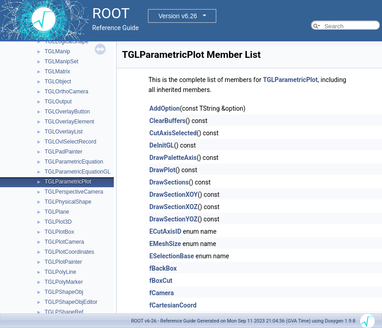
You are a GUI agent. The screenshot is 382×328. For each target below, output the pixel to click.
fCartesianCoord (173, 305)
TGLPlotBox (59, 232)
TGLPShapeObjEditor (71, 302)
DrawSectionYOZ (173, 219)
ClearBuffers (167, 120)
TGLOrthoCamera (66, 91)
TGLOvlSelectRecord (70, 141)
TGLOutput (58, 101)
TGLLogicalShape (66, 41)
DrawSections (169, 182)
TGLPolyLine (60, 272)
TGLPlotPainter (63, 262)
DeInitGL (161, 145)
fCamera (161, 293)
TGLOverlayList (63, 131)
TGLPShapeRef (64, 312)
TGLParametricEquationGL (78, 172)
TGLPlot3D (58, 222)
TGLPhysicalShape (68, 202)
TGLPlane (57, 212)
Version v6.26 (177, 16)
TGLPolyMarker (64, 282)
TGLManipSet (61, 61)
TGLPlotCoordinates (69, 252)
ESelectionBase (171, 256)
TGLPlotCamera (64, 242)
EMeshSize (165, 243)
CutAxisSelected (173, 133)
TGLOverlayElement (69, 121)
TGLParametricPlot (68, 182)
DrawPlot (162, 170)
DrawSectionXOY (173, 194)
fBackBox (163, 268)
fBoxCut (161, 280)
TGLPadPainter (63, 152)
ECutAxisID (165, 231)
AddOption (164, 108)
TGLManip (57, 51)
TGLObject (58, 81)
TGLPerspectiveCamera (74, 192)
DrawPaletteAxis (173, 157)
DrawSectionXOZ (173, 206)
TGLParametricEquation (74, 162)
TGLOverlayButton (67, 111)
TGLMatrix (57, 71)
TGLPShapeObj (64, 292)
